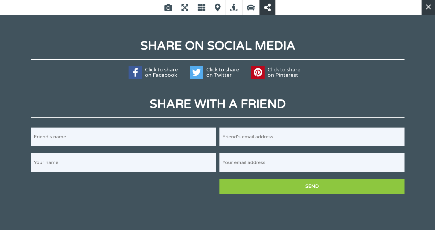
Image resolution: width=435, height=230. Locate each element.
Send (312, 186)
